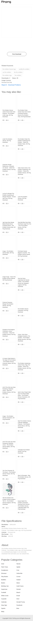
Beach (18, 592)
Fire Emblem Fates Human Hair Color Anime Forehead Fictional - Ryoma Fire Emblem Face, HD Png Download (24, 113)
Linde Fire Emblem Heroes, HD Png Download (7, 140)
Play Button (4, 576)
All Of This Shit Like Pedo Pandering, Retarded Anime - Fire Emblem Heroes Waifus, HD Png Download (9, 445)
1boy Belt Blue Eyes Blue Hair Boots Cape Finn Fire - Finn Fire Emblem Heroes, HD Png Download (24, 225)
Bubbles (3, 579)
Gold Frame (20, 586)
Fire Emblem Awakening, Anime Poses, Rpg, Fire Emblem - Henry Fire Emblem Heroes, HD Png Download (24, 366)
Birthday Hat (5, 586)
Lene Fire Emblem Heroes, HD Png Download (22, 198)
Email (18, 595)
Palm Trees (4, 567)
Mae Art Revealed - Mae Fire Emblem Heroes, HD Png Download (24, 477)
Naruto (19, 563)
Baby (2, 611)
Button (3, 583)
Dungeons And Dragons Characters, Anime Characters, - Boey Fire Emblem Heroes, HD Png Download (9, 333)
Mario (18, 583)
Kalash (19, 579)
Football (3, 592)
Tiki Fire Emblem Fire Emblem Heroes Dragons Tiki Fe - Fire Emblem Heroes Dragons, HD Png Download (9, 501)
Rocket (19, 589)
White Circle (4, 595)
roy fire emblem (7, 72)
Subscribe (19, 573)
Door (18, 599)
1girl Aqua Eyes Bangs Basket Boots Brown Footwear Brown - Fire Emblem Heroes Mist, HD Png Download (9, 225)
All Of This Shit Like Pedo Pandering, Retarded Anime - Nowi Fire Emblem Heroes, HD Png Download (9, 390)
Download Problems (14, 85)
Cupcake (3, 599)
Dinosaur (4, 573)
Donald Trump (21, 602)
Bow (18, 608)
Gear (2, 563)
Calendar (4, 602)
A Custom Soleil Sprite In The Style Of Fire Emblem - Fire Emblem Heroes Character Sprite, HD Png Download (9, 362)
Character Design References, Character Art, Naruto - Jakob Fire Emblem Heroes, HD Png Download (9, 168)
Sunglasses (4, 570)
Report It (4, 85)
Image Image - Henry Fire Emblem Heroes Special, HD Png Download (9, 278)
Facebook (19, 605)
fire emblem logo (7, 75)
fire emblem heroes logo (9, 69)
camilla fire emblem (24, 69)
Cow (18, 570)
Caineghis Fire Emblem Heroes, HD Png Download (24, 451)
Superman (4, 589)
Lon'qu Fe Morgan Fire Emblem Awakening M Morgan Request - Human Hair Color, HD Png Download (9, 197)
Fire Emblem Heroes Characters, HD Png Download (23, 310)
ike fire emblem (18, 72)
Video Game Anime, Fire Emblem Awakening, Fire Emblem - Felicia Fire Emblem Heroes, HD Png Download (24, 171)
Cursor (19, 576)
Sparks (3, 608)
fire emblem (18, 75)
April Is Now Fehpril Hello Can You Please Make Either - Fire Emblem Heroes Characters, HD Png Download (24, 395)
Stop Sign (4, 605)
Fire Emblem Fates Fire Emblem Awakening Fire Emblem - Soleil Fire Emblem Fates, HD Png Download (24, 142)
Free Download (16, 54)
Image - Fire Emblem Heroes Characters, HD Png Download (8, 418)
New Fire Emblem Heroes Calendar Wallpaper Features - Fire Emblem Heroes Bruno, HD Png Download (24, 424)
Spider (18, 567)
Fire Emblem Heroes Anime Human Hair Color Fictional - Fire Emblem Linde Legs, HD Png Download (9, 113)
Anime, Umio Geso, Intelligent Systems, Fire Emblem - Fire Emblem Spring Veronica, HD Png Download (24, 338)
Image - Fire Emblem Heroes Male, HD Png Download (8, 253)
